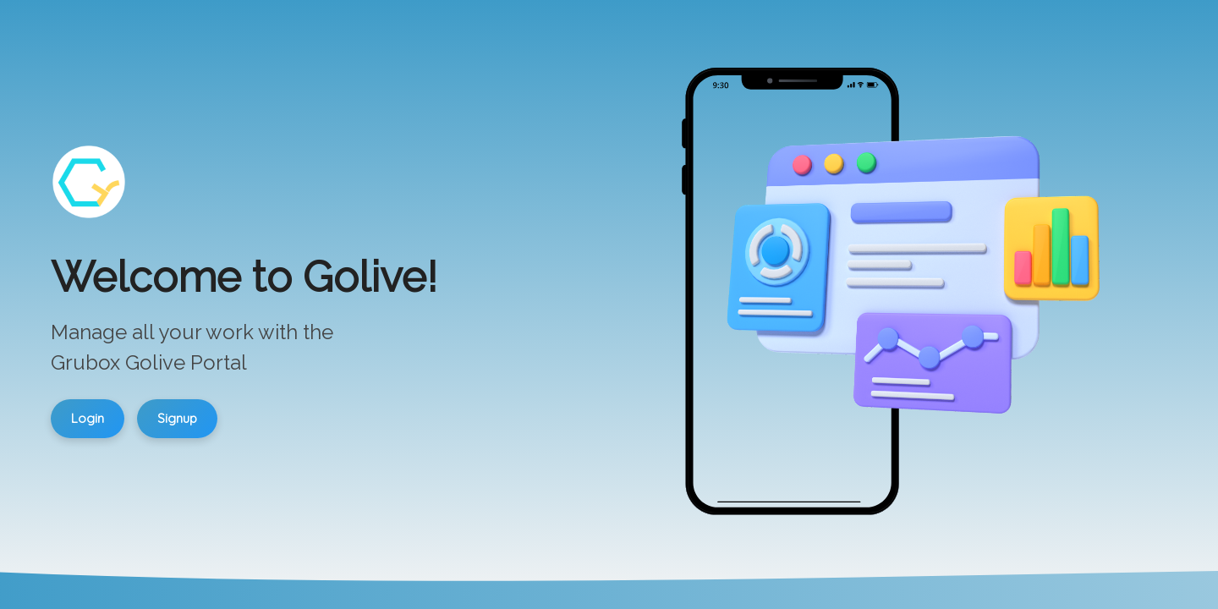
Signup (177, 418)
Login (87, 418)
